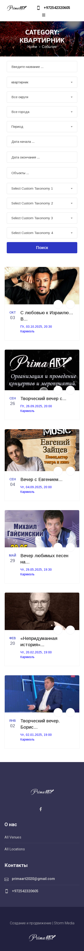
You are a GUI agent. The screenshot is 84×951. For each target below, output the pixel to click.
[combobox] (42, 82)
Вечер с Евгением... (41, 479)
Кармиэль (27, 331)
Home (32, 47)
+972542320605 (57, 8)
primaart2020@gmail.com (33, 879)
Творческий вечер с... (43, 398)
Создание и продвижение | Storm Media (42, 923)
